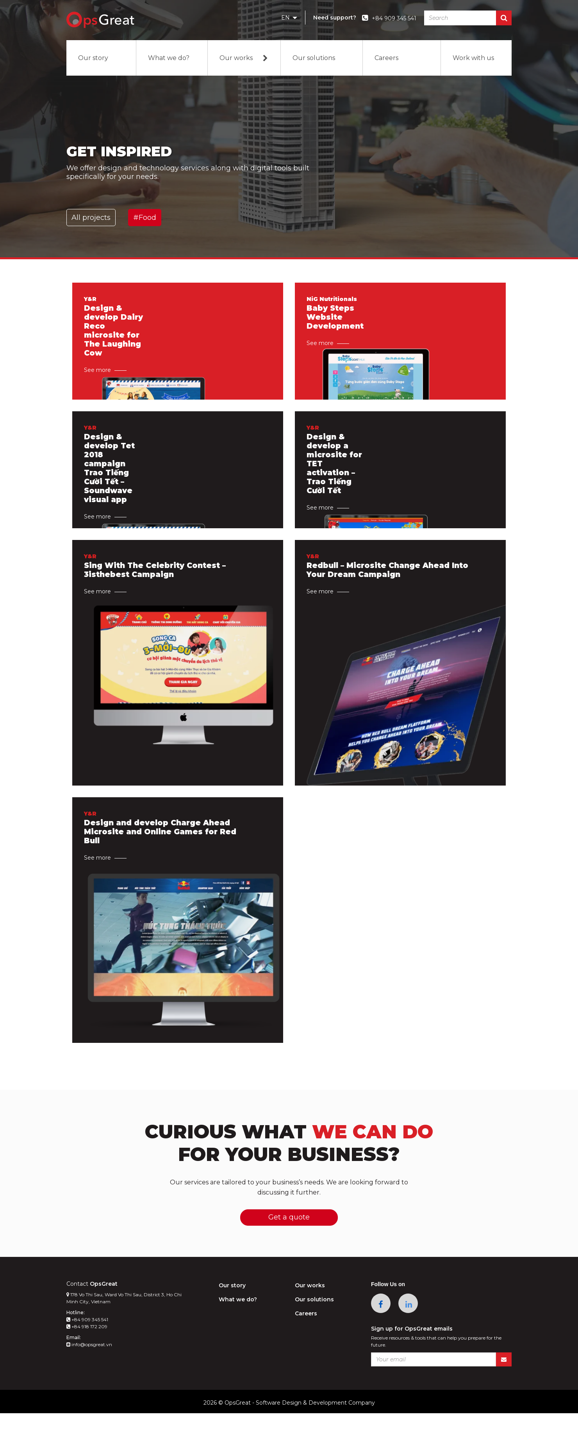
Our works (244, 58)
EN (289, 17)
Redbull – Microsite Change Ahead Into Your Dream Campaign (382, 579)
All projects (91, 217)
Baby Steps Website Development (336, 326)
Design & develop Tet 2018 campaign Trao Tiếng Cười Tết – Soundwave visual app (110, 478)
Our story (93, 58)
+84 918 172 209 (86, 1350)
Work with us (473, 58)
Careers (386, 58)
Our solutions (314, 58)
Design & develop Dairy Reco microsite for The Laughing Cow (114, 340)
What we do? (168, 58)
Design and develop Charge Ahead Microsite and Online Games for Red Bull (163, 841)
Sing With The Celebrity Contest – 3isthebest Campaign (158, 579)
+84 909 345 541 (87, 1343)
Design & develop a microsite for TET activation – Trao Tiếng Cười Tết (335, 473)
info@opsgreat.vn (89, 1368)
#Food (144, 217)
